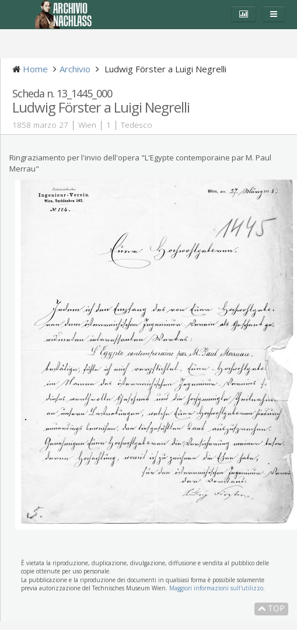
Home (35, 69)
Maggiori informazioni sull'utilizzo (216, 588)
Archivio (75, 69)
